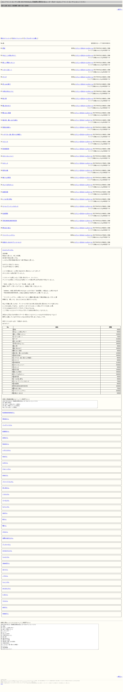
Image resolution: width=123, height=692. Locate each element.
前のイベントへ (6, 38)
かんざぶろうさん (7, 250)
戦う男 (5, 98)
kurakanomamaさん (8, 414)
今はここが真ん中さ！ (9, 55)
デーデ (5, 77)
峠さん (4, 521)
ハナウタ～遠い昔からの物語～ (12, 134)
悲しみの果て (7, 84)
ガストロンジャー (8, 156)
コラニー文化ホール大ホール (84, 48)
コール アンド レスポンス (10, 206)
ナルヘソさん (6, 470)
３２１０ (5, 141)
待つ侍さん (5, 489)
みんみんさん (6, 590)
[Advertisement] (52, 24)
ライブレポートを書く (31, 38)
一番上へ (119, 683)
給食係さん (5, 433)
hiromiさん (5, 445)
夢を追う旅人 (7, 228)
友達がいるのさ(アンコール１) (12, 242)
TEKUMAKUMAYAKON (10, 220)
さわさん (5, 533)
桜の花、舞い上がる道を (10, 120)
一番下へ (119, 9)
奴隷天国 (5, 192)
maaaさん (5, 615)
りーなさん (5, 502)
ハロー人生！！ (7, 70)
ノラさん (5, 577)
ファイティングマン (9, 235)
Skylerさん (5, 420)
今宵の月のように (8, 91)
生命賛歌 (5, 213)
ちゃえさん (5, 558)
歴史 (4, 48)
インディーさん (7, 426)
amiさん (4, 609)
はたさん (5, 571)
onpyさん (5, 477)
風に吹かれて (7, 105)
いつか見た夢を (7, 199)
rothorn (2, 690)
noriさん (5, 514)
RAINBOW (6, 149)
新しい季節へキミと (9, 62)
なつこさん (5, 508)
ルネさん (5, 464)
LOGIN (26, 5)
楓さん (4, 527)
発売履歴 (14, 5)
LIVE (5, 5)
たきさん (5, 596)
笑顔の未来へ (7, 127)
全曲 (19, 5)
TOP (2, 5)
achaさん (5, 439)
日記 (22, 5)
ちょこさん (5, 583)
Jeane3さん (6, 565)
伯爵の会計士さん (7, 539)
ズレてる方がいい (8, 184)
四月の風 (5, 170)
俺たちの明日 (7, 177)
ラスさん (5, 602)
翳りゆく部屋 (7, 113)
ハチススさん (6, 452)
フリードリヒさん (7, 483)
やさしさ (5, 163)
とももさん (5, 496)
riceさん (4, 458)
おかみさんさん (7, 552)
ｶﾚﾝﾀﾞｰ (10, 5)
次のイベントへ (17, 38)
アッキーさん (6, 546)
